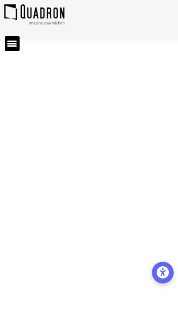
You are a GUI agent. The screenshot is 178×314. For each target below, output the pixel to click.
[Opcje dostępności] (163, 272)
